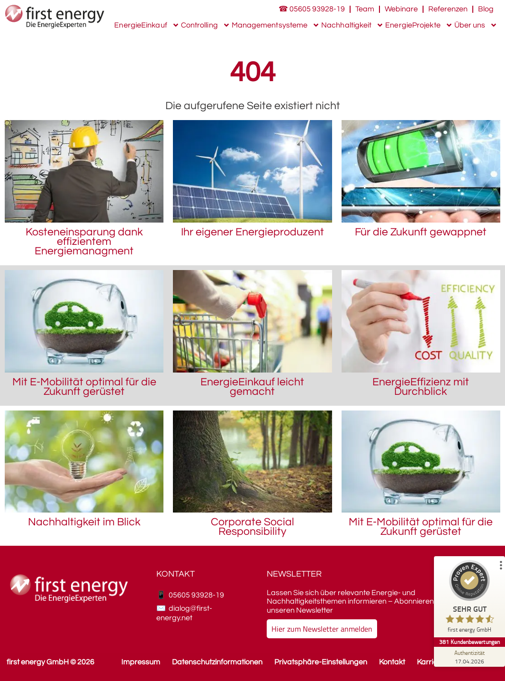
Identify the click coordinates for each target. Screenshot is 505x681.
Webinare (401, 9)
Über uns (476, 25)
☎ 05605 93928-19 (312, 9)
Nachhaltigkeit (352, 25)
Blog (486, 9)
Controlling (205, 25)
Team (364, 9)
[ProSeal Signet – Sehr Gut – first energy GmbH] (469, 598)
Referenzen (448, 9)
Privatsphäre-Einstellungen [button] (320, 662)
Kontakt (392, 662)
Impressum (140, 662)
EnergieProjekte (419, 25)
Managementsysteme (276, 25)
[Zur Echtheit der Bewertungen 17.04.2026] (469, 657)
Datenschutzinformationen (217, 662)
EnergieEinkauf (146, 25)
